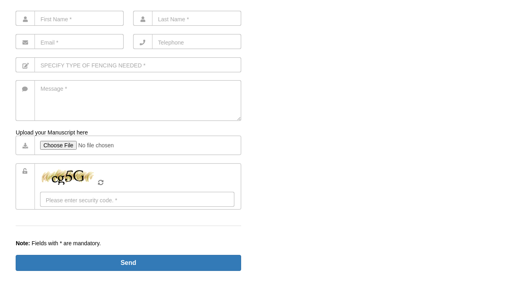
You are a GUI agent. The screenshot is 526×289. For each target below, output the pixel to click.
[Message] (128, 100)
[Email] (70, 41)
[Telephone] (187, 41)
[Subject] (128, 64)
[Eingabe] (137, 199)
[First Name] (70, 18)
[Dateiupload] (137, 147)
